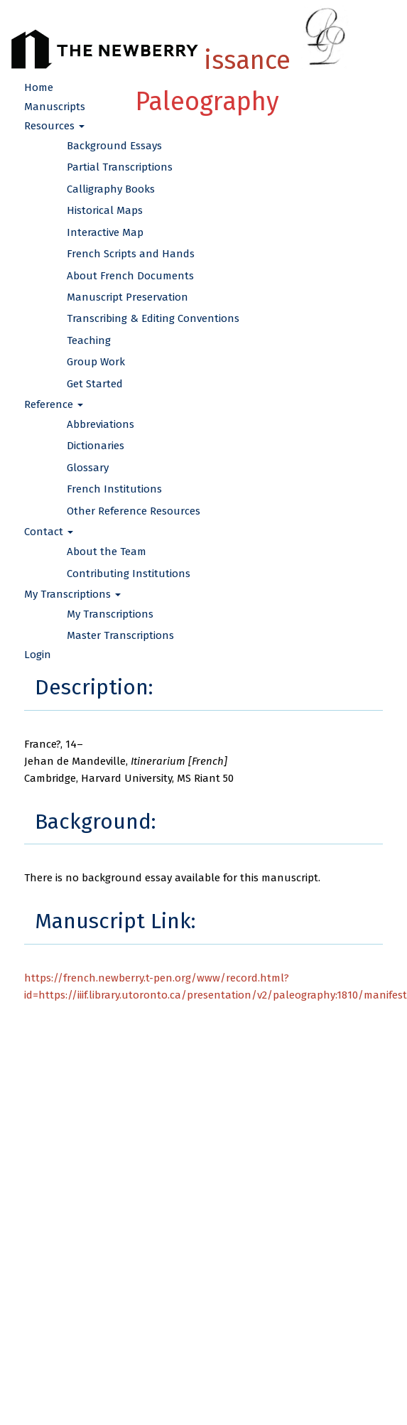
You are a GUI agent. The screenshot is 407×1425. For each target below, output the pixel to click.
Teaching (89, 340)
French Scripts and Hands (131, 253)
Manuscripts (54, 106)
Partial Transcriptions (120, 167)
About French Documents (130, 275)
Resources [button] (54, 125)
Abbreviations (100, 424)
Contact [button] (48, 531)
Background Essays (114, 145)
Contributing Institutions (128, 573)
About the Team (106, 551)
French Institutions (114, 489)
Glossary (88, 467)
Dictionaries (95, 445)
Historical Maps (105, 210)
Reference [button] (53, 404)
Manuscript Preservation (127, 297)
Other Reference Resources (133, 511)
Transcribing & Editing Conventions (153, 318)
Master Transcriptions (120, 635)
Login (37, 654)
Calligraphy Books (111, 189)
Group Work (96, 361)
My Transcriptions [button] (72, 594)
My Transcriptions (110, 614)
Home (38, 87)
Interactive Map (105, 232)
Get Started (95, 383)
